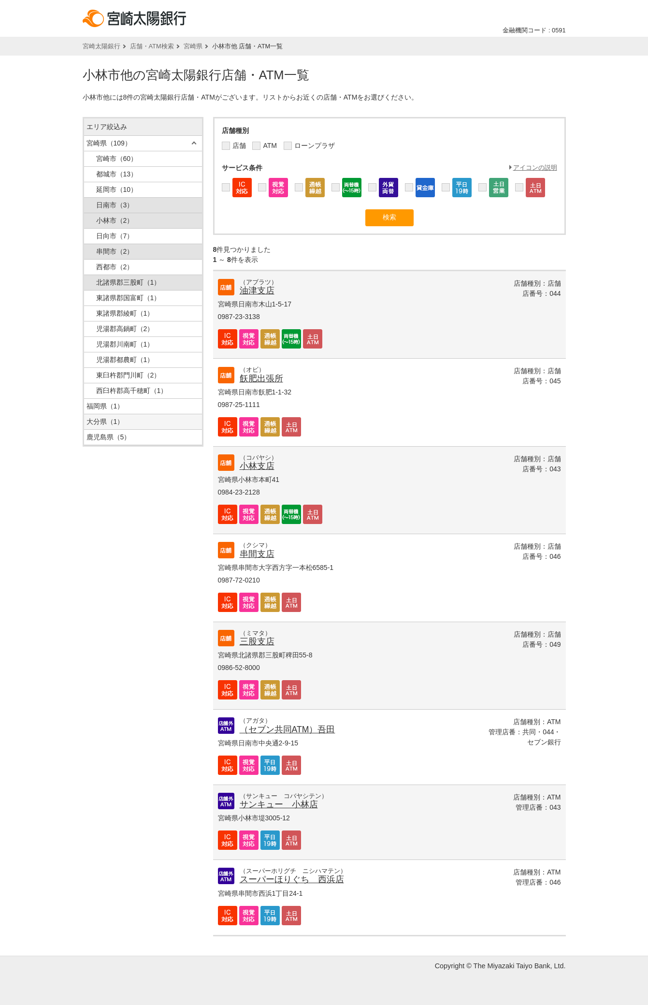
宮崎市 (117, 158)
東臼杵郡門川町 (128, 375)
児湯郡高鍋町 (125, 329)
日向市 (115, 236)
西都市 (115, 267)
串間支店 (257, 554)
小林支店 (257, 466)
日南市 (115, 205)
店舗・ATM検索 (152, 46)
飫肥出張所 (261, 378)
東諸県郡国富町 (128, 298)
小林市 (115, 220)
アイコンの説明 (535, 167)
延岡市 (117, 189)
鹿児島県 (108, 437)
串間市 (115, 251)
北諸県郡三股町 (128, 282)
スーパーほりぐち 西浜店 (292, 879)
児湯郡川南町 (125, 344)
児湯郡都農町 (125, 360)
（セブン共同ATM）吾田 (287, 729)
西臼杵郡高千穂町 (132, 390)
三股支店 (257, 641)
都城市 (117, 174)
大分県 (105, 421)
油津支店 (257, 290)
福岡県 (105, 406)
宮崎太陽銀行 (101, 46)
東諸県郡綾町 (125, 313)
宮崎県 (193, 46)
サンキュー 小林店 (279, 804)
